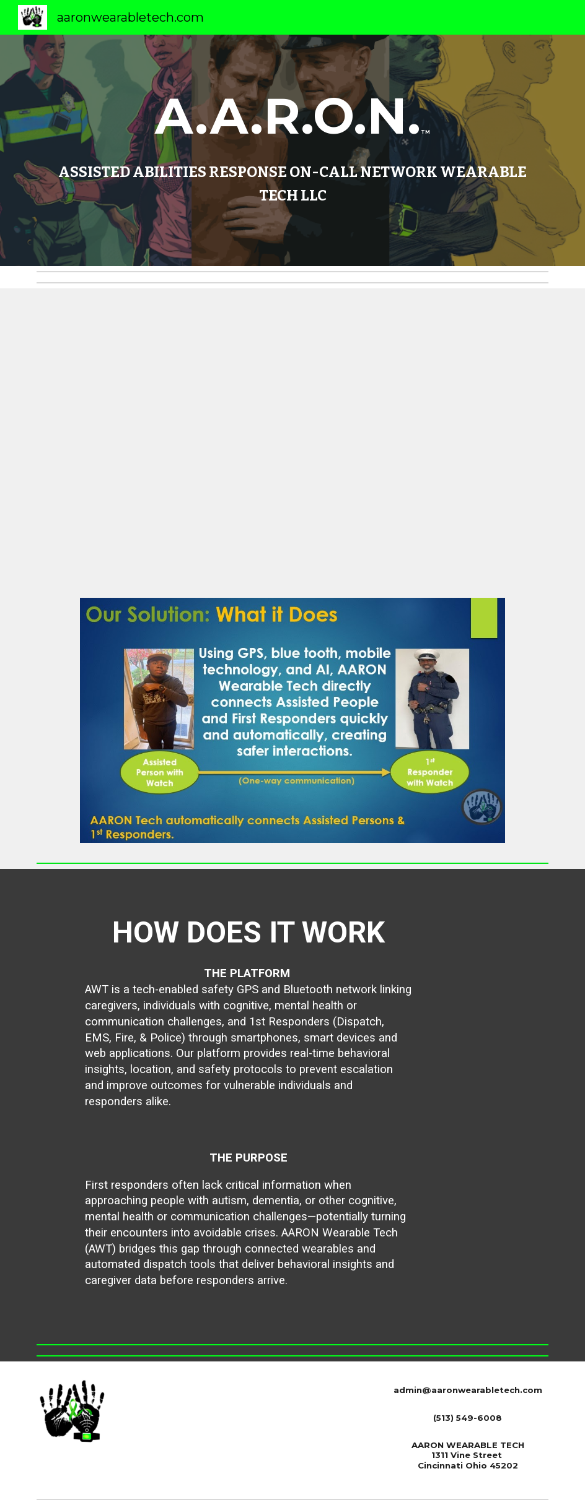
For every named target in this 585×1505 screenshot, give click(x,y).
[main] (293, 150)
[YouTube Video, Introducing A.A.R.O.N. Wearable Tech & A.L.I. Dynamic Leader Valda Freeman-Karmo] (292, 435)
